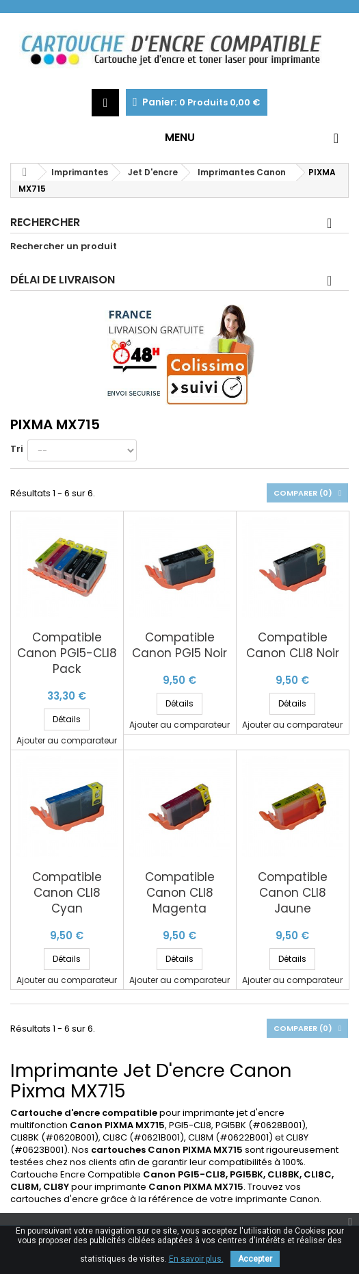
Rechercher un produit (63, 246)
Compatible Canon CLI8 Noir (292, 645)
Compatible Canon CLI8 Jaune (293, 893)
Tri (16, 448)
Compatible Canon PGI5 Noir (179, 645)
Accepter (255, 1259)
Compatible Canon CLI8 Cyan (67, 893)
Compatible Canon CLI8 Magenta (180, 893)
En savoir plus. (196, 1259)
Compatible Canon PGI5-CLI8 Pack (67, 653)
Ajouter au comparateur (66, 740)
